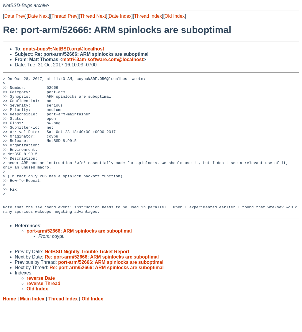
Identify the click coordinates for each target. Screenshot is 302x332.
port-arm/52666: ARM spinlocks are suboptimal (79, 258)
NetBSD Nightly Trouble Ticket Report (87, 279)
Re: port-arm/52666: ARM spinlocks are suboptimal (102, 284)
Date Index (120, 16)
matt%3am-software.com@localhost (102, 59)
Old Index (175, 16)
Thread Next (93, 16)
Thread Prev (65, 16)
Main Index (32, 326)
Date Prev (14, 16)
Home (9, 326)
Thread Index (148, 16)
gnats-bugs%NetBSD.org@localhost (63, 48)
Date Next (38, 16)
